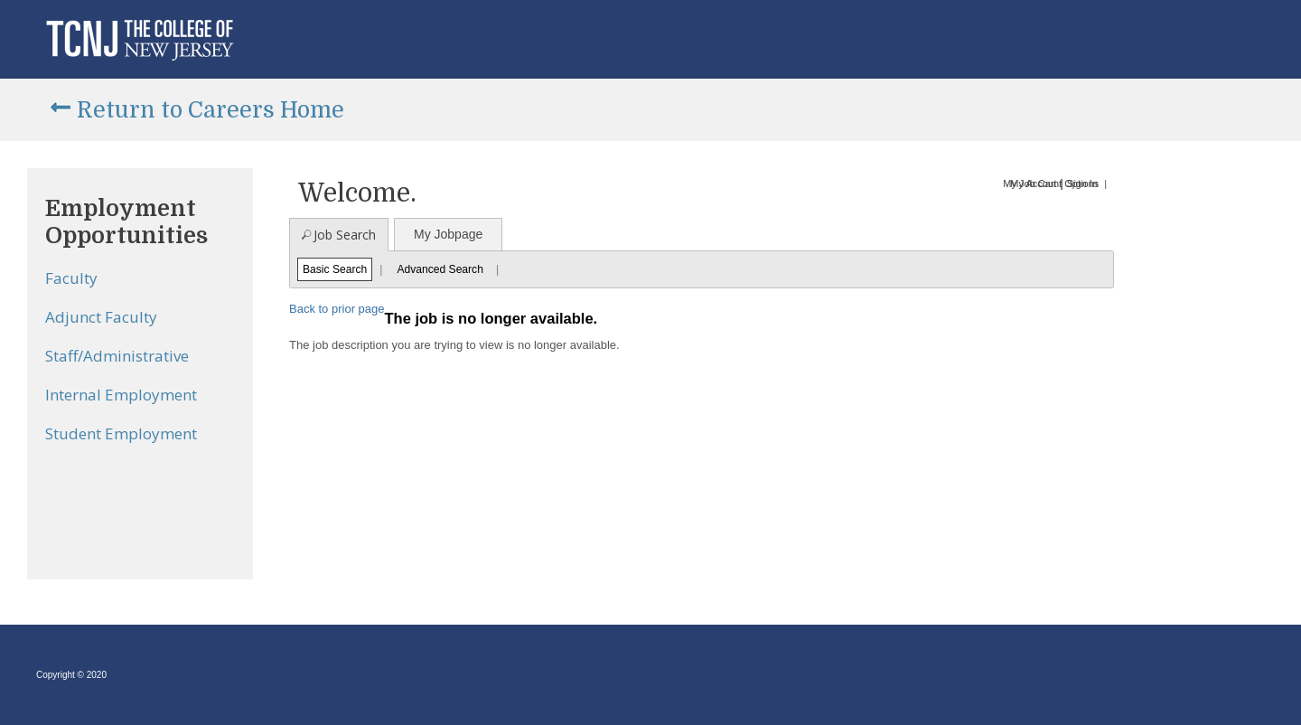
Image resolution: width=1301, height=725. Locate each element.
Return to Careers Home (210, 110)
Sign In (1082, 183)
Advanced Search (439, 269)
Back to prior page (337, 308)
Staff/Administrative (117, 355)
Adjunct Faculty (101, 316)
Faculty (71, 278)
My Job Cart (1029, 183)
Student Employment (121, 433)
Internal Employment (121, 394)
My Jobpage (448, 234)
